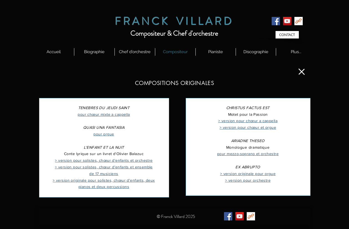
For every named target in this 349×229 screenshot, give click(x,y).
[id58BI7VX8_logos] (298, 21)
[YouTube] (287, 21)
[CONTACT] (287, 34)
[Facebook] (276, 21)
